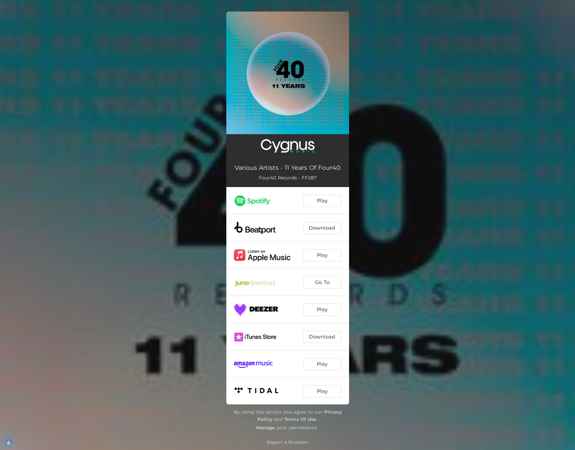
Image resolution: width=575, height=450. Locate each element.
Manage (265, 427)
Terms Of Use (300, 419)
